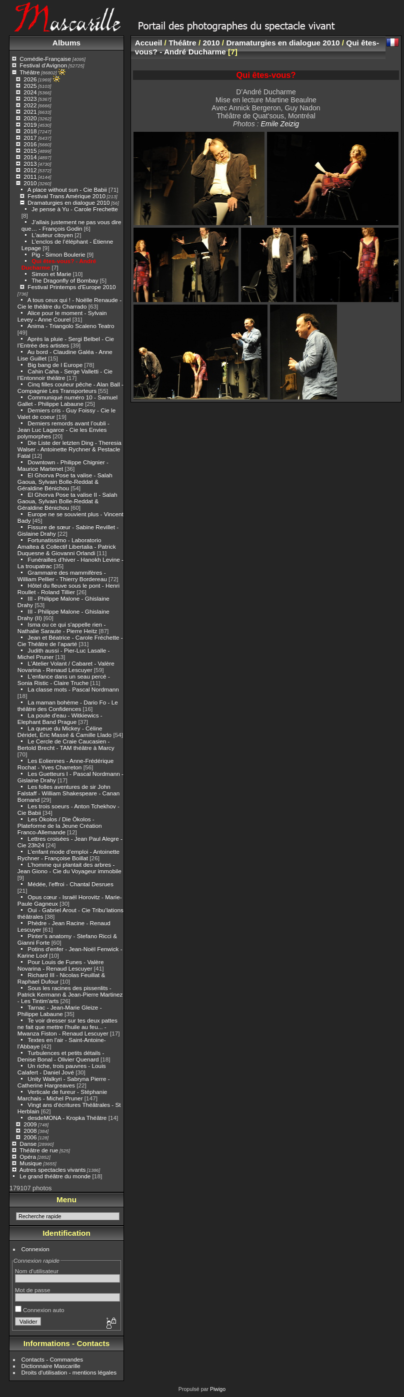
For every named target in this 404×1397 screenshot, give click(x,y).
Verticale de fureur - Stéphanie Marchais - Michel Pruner (63, 1094)
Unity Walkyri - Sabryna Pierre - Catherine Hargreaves (64, 1081)
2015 (30, 150)
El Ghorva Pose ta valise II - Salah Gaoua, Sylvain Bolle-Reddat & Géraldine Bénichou (68, 501)
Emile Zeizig (279, 124)
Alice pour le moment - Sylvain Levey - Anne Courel (62, 316)
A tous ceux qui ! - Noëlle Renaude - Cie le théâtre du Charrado (70, 303)
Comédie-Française (45, 58)
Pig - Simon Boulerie (58, 254)
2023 (30, 98)
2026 (30, 79)
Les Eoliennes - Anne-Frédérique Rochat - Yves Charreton (66, 763)
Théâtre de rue (39, 1150)
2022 (30, 105)
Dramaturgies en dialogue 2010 (69, 202)
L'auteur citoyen (52, 235)
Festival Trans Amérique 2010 (67, 196)
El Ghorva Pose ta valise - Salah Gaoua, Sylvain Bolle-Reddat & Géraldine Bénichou (65, 481)
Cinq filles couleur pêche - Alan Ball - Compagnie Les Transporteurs (71, 387)
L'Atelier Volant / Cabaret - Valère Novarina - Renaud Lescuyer (66, 666)
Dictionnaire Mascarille (51, 1366)
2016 (30, 144)
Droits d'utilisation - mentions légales (69, 1372)
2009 (30, 1124)
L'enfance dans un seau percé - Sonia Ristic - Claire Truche (64, 679)
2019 (30, 124)
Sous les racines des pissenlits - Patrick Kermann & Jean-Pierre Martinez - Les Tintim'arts (70, 994)
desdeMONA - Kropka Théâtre (67, 1117)
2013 (30, 163)
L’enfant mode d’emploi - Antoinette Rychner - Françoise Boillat (69, 854)
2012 (30, 170)
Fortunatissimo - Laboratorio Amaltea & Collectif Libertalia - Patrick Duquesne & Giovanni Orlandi (67, 546)
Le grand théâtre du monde (55, 1176)
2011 (30, 176)
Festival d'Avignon (43, 65)
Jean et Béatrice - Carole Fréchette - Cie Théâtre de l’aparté (70, 640)
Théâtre (30, 72)
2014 (30, 157)
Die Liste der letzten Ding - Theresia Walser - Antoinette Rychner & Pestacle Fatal (70, 449)
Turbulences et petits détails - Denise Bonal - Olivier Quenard (61, 1055)
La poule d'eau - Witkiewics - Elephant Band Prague (60, 718)
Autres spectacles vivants (53, 1169)
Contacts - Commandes (53, 1359)
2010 (30, 183)
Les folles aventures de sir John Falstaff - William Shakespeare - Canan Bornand (69, 793)
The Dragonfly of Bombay (65, 280)
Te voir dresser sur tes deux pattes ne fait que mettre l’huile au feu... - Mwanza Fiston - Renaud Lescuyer (68, 1027)
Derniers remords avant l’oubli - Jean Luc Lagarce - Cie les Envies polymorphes (64, 429)
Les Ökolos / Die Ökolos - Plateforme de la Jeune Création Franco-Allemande (60, 825)
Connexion (36, 1249)
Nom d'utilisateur (36, 1271)
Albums (66, 42)
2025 (30, 85)
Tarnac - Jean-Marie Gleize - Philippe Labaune (60, 1010)
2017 (30, 137)
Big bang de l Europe (55, 364)
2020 (30, 118)
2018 (30, 131)
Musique (31, 1163)
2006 (30, 1137)
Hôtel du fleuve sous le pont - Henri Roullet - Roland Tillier (69, 588)
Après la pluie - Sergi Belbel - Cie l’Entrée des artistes (66, 342)
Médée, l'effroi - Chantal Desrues (70, 884)
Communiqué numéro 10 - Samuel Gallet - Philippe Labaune (68, 400)
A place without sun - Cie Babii (67, 189)
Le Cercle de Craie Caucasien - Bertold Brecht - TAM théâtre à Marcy (66, 744)
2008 (30, 1130)
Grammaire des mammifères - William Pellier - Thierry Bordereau (62, 575)
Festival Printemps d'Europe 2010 (72, 287)
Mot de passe (32, 1290)
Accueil (148, 42)
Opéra (28, 1156)
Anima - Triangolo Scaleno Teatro (71, 326)
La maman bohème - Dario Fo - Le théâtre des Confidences (68, 705)
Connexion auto (39, 1310)
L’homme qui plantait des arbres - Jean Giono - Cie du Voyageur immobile (70, 867)
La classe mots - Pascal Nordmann (73, 689)
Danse (28, 1143)
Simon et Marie (51, 274)
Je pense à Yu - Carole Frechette (75, 209)
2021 (30, 111)
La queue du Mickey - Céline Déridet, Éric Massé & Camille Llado (65, 731)
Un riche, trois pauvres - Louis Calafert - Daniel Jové (62, 1068)
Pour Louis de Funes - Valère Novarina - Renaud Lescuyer (61, 965)
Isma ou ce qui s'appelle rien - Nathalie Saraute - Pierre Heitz (62, 627)
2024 (30, 92)
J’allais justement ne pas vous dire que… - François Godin (72, 225)
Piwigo (218, 1389)
